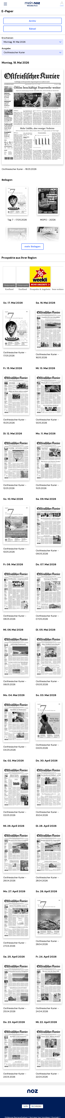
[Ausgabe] (32, 52)
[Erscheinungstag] (32, 42)
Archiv (32, 20)
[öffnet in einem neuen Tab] (17, 200)
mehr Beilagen (32, 246)
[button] (5, 4)
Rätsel (32, 28)
